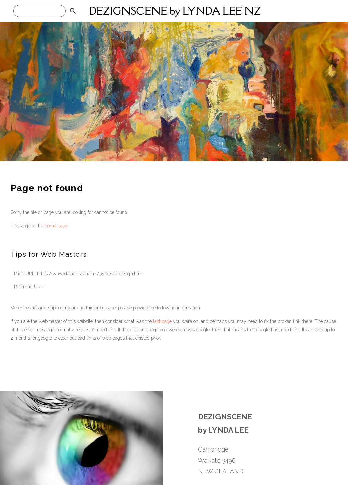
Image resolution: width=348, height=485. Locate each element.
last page (162, 321)
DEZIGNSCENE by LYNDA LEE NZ (175, 11)
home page (56, 225)
